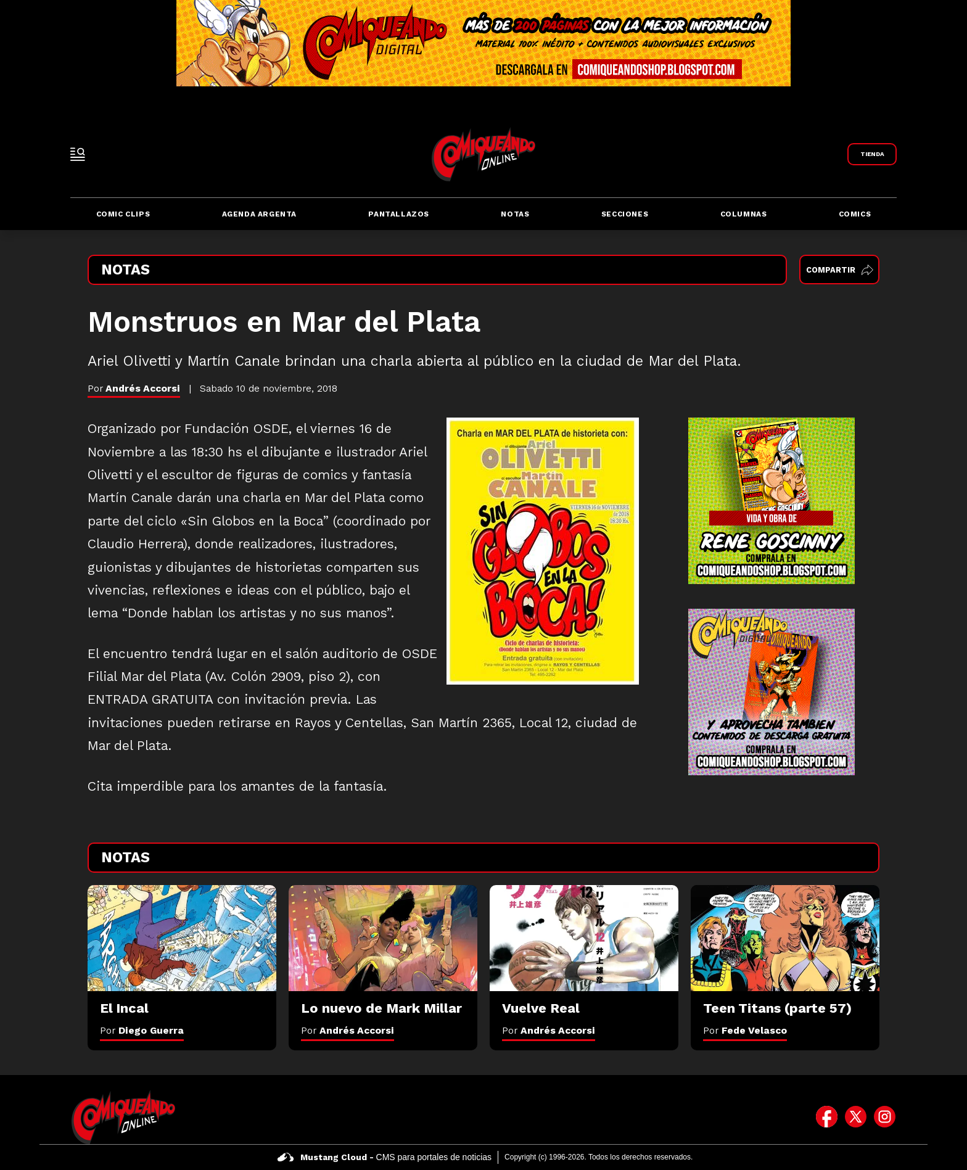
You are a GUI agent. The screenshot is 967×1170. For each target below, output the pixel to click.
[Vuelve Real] (584, 938)
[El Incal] (182, 938)
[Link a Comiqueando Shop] (872, 154)
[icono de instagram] (884, 1117)
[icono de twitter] (855, 1117)
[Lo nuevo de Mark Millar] (383, 938)
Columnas (743, 214)
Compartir (839, 270)
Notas (515, 214)
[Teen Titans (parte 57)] (785, 938)
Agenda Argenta (259, 214)
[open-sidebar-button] (77, 154)
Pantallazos (398, 214)
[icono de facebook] (826, 1117)
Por (142, 1030)
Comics (855, 214)
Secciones (624, 214)
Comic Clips (123, 214)
